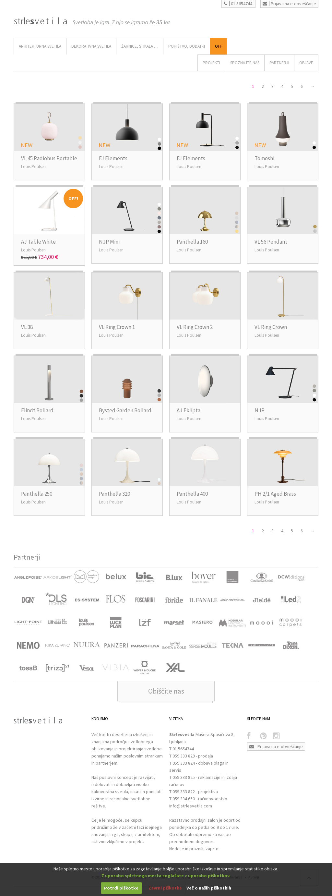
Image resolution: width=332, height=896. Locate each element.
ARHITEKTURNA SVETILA (40, 46)
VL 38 (27, 327)
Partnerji (279, 63)
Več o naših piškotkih (208, 888)
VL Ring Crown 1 (117, 327)
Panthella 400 (192, 493)
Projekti (211, 63)
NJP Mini (109, 241)
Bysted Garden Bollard (125, 410)
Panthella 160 (192, 241)
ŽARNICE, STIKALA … (139, 46)
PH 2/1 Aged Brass (275, 493)
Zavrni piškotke (165, 888)
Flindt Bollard (37, 410)
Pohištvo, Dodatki (186, 46)
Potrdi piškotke (121, 888)
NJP (260, 410)
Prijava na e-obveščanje (289, 3)
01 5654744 (238, 3)
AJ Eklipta (188, 410)
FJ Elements (113, 158)
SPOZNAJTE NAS (244, 63)
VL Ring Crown (271, 327)
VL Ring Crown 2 (195, 327)
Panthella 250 (36, 493)
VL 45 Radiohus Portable (49, 158)
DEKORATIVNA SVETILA (91, 46)
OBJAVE (306, 63)
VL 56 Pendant (271, 241)
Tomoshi (264, 158)
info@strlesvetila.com (190, 806)
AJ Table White (38, 241)
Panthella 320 (114, 493)
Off (218, 46)
